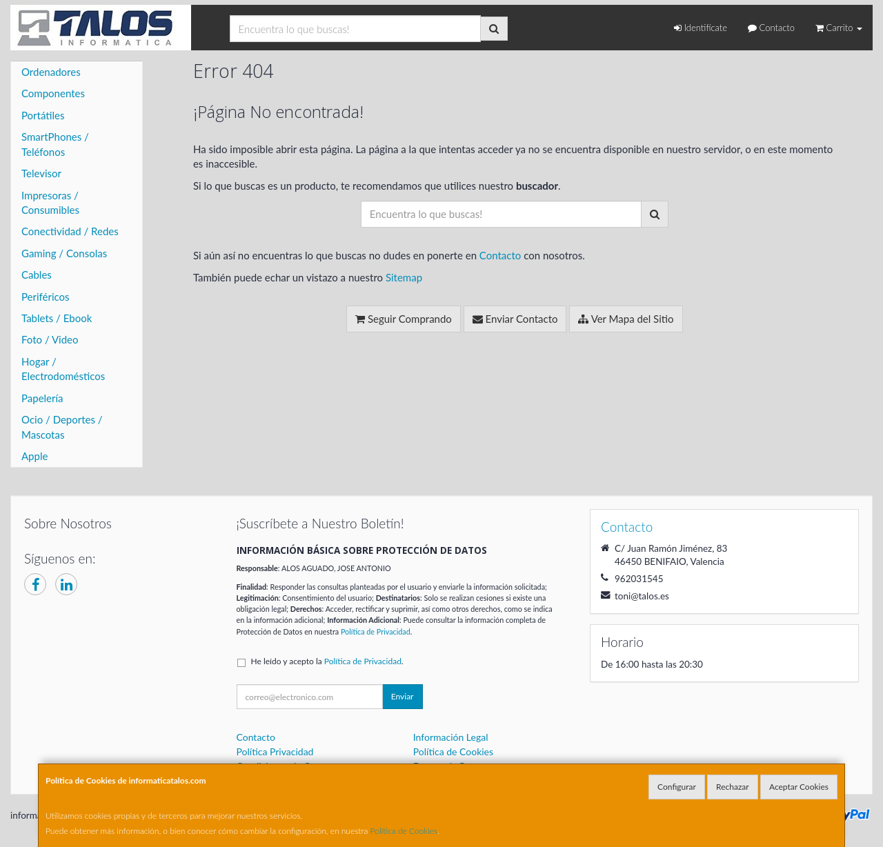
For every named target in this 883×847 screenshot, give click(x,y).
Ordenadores (51, 72)
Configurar (676, 786)
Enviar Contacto (515, 318)
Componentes (53, 93)
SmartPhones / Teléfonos (55, 143)
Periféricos (45, 296)
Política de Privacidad (375, 631)
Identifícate (700, 27)
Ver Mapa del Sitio (625, 318)
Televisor (41, 173)
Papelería (42, 398)
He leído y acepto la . (327, 661)
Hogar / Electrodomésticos (63, 368)
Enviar (402, 696)
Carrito (838, 27)
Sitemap (404, 277)
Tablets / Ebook (56, 318)
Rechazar (732, 786)
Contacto (771, 27)
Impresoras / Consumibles (50, 202)
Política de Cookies (404, 831)
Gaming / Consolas (64, 253)
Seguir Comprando (403, 318)
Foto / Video (50, 339)
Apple (34, 456)
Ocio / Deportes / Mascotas (62, 426)
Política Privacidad (275, 751)
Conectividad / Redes (70, 231)
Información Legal (450, 737)
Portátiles (43, 115)
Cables (36, 274)
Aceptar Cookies (799, 786)
